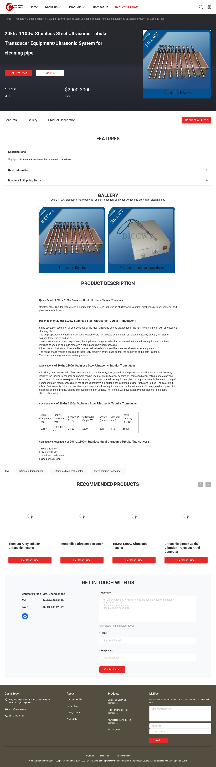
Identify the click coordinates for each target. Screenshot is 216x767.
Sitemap (90, 756)
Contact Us (72, 719)
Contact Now (112, 669)
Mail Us (50, 73)
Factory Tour (72, 706)
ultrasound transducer (31, 471)
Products (19, 18)
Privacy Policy (123, 756)
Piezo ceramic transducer (107, 471)
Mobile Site (105, 756)
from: (104, 633)
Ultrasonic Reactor (37, 18)
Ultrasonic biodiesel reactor (68, 471)
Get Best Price (18, 73)
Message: (106, 592)
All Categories (114, 729)
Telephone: (107, 650)
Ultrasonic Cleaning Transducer (117, 701)
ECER (184, 761)
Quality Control (73, 712)
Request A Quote (196, 120)
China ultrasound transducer (42, 761)
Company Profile (74, 699)
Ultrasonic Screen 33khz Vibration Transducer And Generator (182, 547)
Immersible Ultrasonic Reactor (81, 544)
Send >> (158, 740)
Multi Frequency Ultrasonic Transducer (120, 721)
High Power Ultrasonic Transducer (118, 711)
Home (8, 18)
